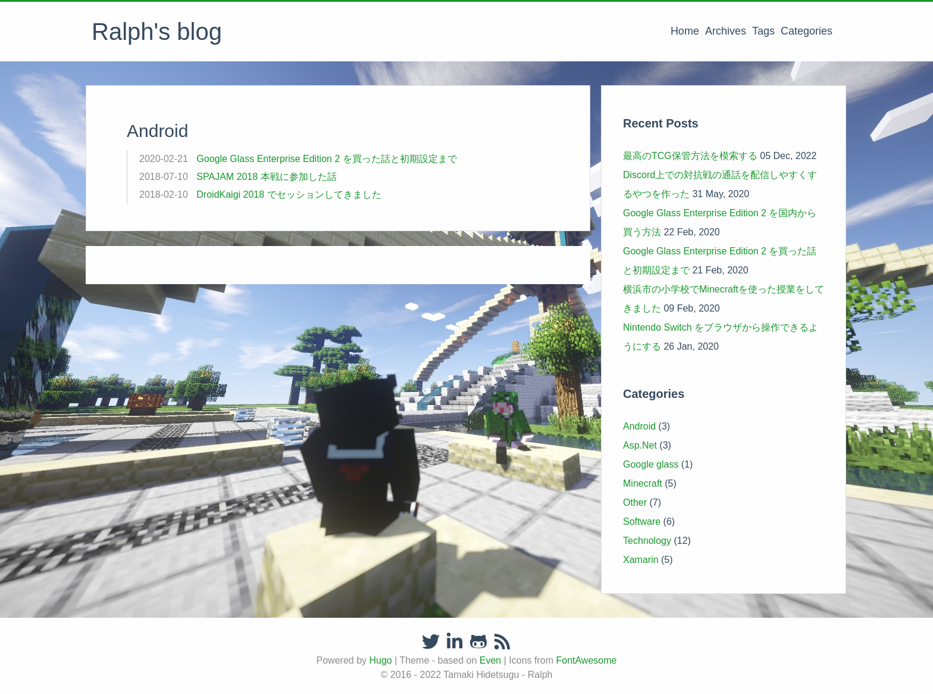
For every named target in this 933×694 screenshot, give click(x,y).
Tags (763, 31)
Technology (647, 541)
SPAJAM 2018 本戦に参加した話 (266, 177)
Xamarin (641, 560)
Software (641, 521)
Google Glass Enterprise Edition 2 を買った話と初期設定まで (326, 159)
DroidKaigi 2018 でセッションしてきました (288, 194)
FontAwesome (586, 660)
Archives (725, 31)
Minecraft (642, 483)
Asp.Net (640, 445)
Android (639, 426)
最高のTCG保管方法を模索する (690, 156)
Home (685, 31)
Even (490, 660)
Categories (806, 31)
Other (635, 502)
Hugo (380, 660)
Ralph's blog (157, 31)
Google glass (650, 464)
